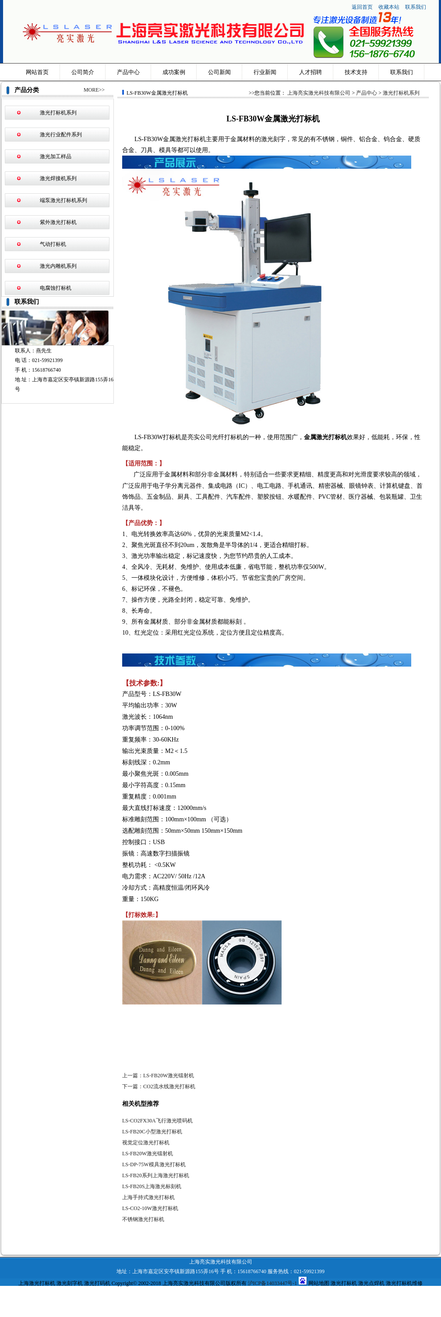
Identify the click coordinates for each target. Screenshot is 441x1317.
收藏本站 (389, 7)
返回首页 (362, 7)
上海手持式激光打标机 (148, 1197)
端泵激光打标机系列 (63, 200)
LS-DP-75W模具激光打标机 (154, 1164)
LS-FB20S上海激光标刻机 (151, 1186)
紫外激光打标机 (58, 222)
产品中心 (128, 72)
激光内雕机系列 (58, 266)
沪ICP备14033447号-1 (272, 1283)
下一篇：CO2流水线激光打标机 (158, 1086)
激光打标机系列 (58, 113)
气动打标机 (53, 244)
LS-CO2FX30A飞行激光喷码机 (157, 1121)
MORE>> (94, 90)
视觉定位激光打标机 (145, 1143)
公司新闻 (219, 72)
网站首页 (37, 72)
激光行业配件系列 (61, 134)
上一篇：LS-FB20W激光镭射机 (158, 1075)
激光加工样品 (55, 156)
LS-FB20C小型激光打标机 (152, 1132)
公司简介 (82, 72)
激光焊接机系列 (58, 178)
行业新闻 (265, 72)
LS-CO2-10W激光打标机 (150, 1208)
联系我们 (415, 7)
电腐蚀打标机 (55, 288)
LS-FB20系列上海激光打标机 (155, 1175)
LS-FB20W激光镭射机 (147, 1153)
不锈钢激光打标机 (143, 1219)
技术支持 (356, 72)
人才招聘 (310, 72)
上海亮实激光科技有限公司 (318, 93)
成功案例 (173, 72)
